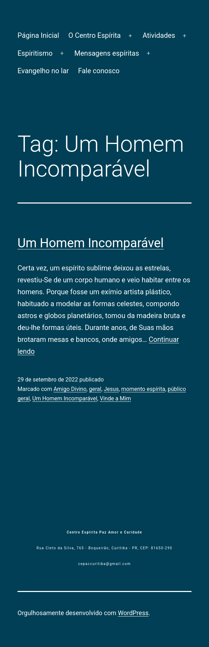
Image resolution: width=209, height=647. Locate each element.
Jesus (111, 389)
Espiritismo (35, 53)
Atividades (158, 35)
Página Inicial (38, 35)
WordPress (133, 613)
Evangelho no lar (43, 71)
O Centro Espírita (94, 35)
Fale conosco (99, 71)
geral (95, 389)
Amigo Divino (70, 389)
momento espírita (143, 389)
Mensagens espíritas (106, 53)
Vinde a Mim (115, 398)
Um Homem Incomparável (91, 243)
